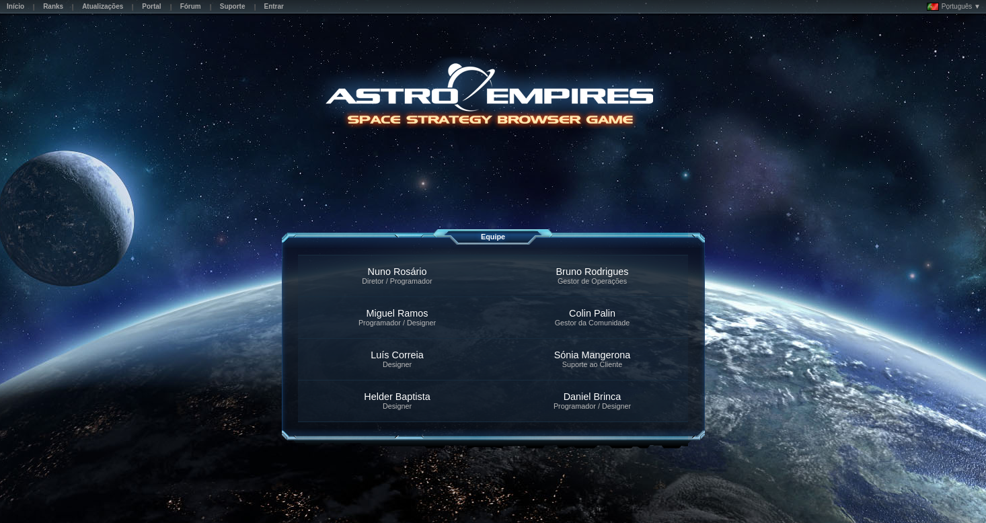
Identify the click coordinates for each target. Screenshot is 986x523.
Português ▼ (954, 7)
